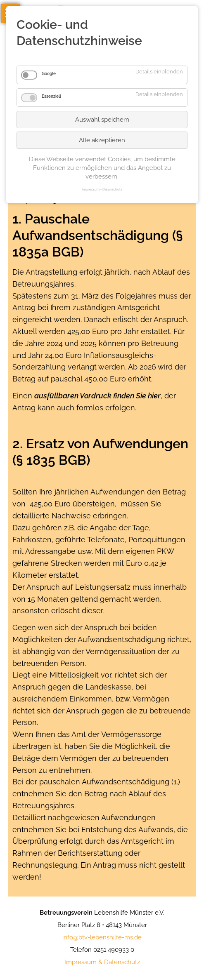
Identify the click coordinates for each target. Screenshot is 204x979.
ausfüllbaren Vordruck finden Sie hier (97, 395)
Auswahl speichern (102, 119)
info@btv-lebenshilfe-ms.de (102, 937)
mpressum (81, 962)
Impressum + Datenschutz (102, 189)
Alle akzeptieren (102, 140)
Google (49, 73)
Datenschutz (122, 962)
